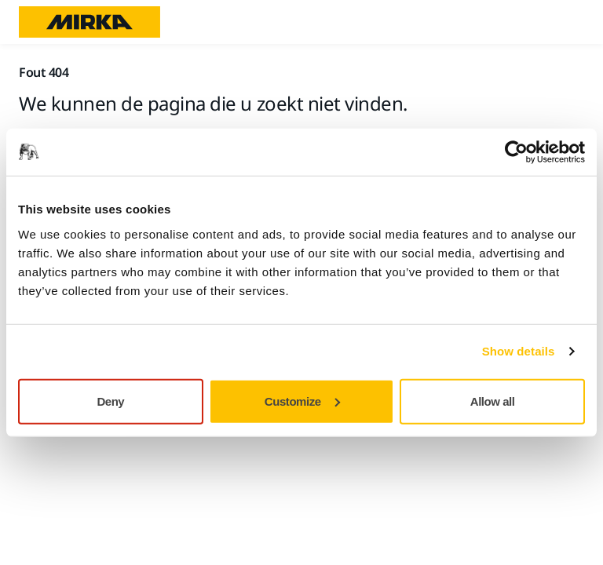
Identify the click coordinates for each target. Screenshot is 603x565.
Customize (302, 400)
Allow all (492, 400)
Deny (110, 400)
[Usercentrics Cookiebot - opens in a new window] (516, 152)
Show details (518, 351)
